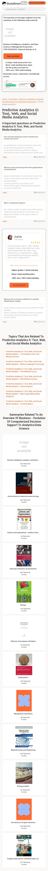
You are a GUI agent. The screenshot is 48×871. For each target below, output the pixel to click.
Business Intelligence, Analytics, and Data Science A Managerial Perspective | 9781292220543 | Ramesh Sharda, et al (20, 46)
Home (4, 99)
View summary (13, 56)
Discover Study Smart (37, 3)
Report (5, 157)
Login (24, 3)
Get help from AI (40, 157)
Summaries (13, 99)
